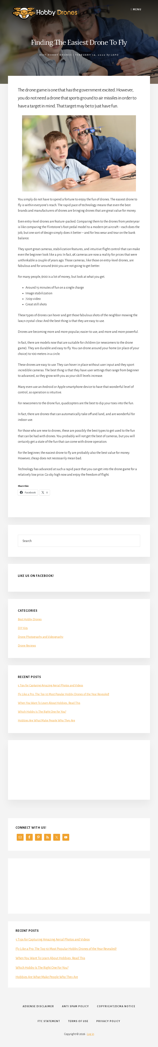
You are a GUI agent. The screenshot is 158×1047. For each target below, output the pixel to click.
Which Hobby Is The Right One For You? (42, 711)
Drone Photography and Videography (40, 636)
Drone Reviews (27, 645)
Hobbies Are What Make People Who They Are (46, 720)
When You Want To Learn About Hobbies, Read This (49, 702)
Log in (90, 1034)
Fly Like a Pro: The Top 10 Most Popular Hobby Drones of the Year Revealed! (63, 694)
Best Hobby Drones (55, 55)
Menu (136, 9)
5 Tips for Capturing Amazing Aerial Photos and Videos (50, 685)
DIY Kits (23, 628)
